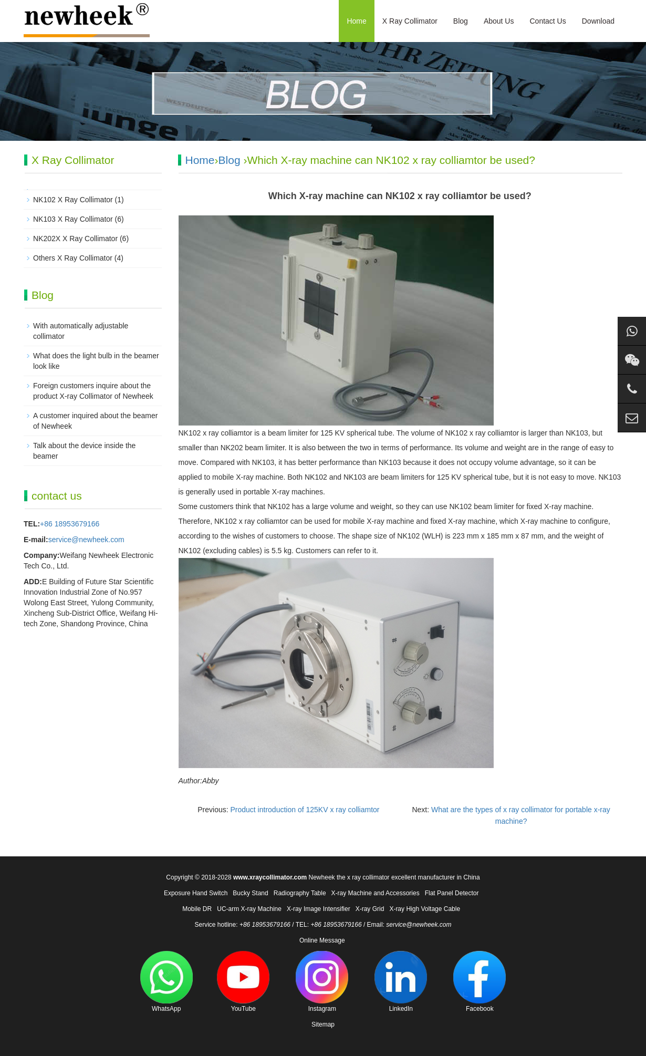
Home (356, 21)
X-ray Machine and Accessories (375, 893)
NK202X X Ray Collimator (75, 238)
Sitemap (323, 1024)
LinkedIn (400, 981)
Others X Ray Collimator (72, 258)
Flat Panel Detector (452, 893)
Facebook (479, 981)
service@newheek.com (86, 539)
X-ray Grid (370, 909)
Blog (460, 21)
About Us (499, 21)
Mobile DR (197, 909)
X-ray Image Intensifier (318, 909)
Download (598, 21)
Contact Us (547, 21)
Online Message (322, 940)
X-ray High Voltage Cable (424, 909)
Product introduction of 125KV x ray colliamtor (304, 809)
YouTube (243, 981)
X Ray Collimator (409, 21)
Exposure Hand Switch (195, 893)
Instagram (322, 981)
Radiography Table (300, 893)
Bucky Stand (250, 893)
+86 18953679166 (69, 524)
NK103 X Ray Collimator (73, 219)
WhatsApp (166, 981)
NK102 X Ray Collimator (73, 199)
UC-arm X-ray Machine (249, 909)
